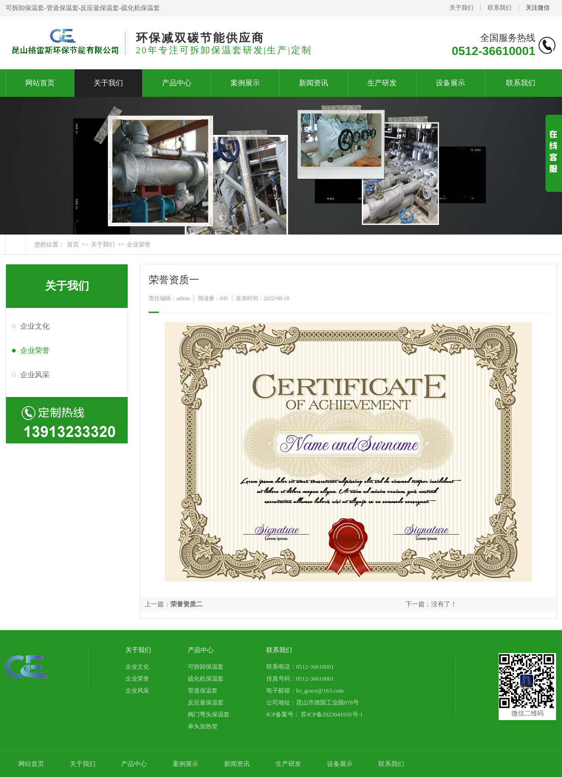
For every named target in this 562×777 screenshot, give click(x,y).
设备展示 (450, 83)
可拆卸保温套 (206, 666)
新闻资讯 (313, 83)
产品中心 (176, 83)
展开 (553, 161)
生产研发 (382, 83)
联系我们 (499, 7)
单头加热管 (203, 726)
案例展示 (245, 83)
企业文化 (35, 326)
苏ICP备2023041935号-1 (331, 714)
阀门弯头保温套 (209, 714)
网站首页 (40, 83)
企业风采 (35, 375)
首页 (73, 244)
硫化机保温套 (206, 678)
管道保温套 (203, 690)
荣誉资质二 (186, 604)
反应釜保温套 (206, 702)
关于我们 (461, 7)
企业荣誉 (139, 244)
